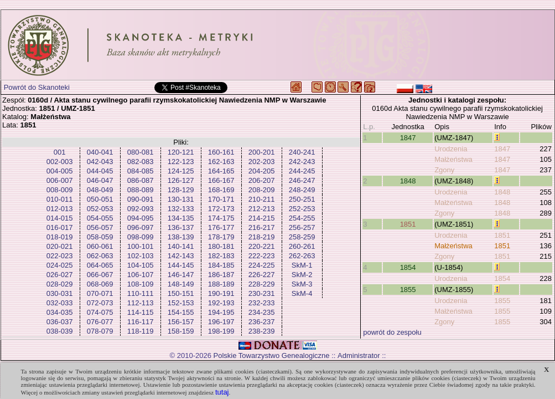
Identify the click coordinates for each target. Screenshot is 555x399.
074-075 (100, 312)
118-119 (140, 331)
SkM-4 (302, 293)
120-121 (181, 152)
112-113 (140, 303)
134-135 (181, 218)
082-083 (140, 161)
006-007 (59, 180)
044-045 (100, 171)
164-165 (221, 171)
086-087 (140, 180)
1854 (408, 267)
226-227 (261, 274)
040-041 (100, 152)
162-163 (221, 161)
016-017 (59, 227)
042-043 (100, 161)
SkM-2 (302, 274)
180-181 (221, 246)
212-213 (261, 208)
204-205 (261, 171)
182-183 (221, 256)
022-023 (59, 256)
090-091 (140, 199)
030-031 (59, 293)
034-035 (59, 312)
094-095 (140, 218)
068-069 (100, 284)
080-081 (140, 152)
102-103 (140, 256)
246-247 (302, 180)
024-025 (59, 265)
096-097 (140, 227)
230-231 (261, 293)
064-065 (100, 265)
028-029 (59, 284)
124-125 (181, 171)
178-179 (221, 237)
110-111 (140, 293)
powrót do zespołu (392, 332)
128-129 (181, 190)
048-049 (100, 190)
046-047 (100, 180)
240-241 (302, 152)
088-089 (140, 190)
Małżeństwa (453, 159)
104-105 (140, 265)
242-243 (302, 161)
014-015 (59, 218)
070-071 (100, 293)
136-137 (181, 227)
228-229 (261, 284)
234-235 (261, 312)
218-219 (261, 237)
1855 (408, 289)
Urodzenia (450, 149)
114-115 (140, 312)
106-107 (140, 274)
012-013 (59, 208)
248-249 (302, 190)
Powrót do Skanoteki (37, 87)
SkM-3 (302, 284)
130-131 (181, 199)
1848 (408, 181)
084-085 (140, 171)
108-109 (140, 284)
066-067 (100, 274)
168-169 (221, 190)
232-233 (261, 303)
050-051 (100, 199)
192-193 (221, 303)
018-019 (59, 237)
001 (60, 152)
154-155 (181, 312)
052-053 (100, 208)
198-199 (221, 331)
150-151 (181, 293)
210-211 (261, 199)
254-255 (302, 218)
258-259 (302, 237)
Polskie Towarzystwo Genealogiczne (272, 355)
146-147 (181, 274)
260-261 (302, 246)
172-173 (221, 208)
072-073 (100, 303)
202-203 (261, 161)
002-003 (59, 161)
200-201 (261, 152)
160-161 (221, 152)
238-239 (261, 331)
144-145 (181, 265)
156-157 (181, 322)
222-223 (261, 256)
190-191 (221, 293)
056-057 (100, 227)
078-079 (100, 331)
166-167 (221, 180)
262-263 (302, 256)
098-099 (140, 237)
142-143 (181, 256)
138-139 (181, 237)
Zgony (444, 170)
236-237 (261, 322)
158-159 (181, 331)
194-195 (221, 312)
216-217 (261, 227)
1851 (408, 224)
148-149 (181, 284)
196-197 (221, 322)
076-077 (100, 322)
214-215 (261, 218)
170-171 (221, 199)
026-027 (59, 274)
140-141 (181, 246)
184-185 (221, 265)
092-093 (140, 208)
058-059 (100, 237)
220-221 (261, 246)
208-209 (261, 190)
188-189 (221, 284)
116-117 (140, 322)
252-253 (302, 208)
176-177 (221, 227)
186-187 (221, 274)
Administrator (359, 355)
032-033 (59, 303)
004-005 (59, 171)
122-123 (181, 161)
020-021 (59, 246)
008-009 (59, 190)
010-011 (59, 199)
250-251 (302, 199)
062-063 (100, 256)
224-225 (261, 265)
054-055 (100, 218)
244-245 (302, 171)
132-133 (181, 208)
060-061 (100, 246)
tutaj (222, 392)
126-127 (181, 180)
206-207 (261, 180)
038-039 (59, 331)
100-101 (140, 246)
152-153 (181, 303)
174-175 (221, 218)
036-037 (59, 322)
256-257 (302, 227)
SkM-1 (302, 265)
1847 (408, 138)
